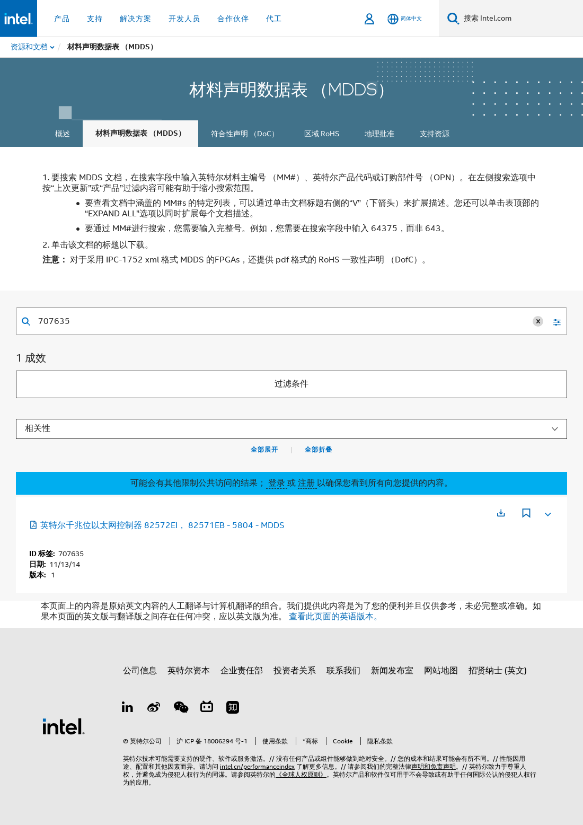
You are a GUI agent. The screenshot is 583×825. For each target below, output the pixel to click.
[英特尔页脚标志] (63, 726)
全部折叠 (318, 449)
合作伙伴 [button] (233, 18)
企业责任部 (241, 670)
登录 (276, 483)
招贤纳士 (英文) (498, 670)
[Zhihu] (233, 708)
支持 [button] (95, 18)
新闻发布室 (392, 670)
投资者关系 (294, 670)
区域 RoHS (321, 133)
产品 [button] (62, 18)
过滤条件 (291, 384)
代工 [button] (274, 18)
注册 (307, 483)
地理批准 (379, 133)
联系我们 (343, 670)
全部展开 (264, 449)
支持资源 (434, 133)
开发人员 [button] (184, 18)
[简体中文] (405, 19)
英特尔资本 (188, 670)
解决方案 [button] (136, 18)
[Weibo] (154, 708)
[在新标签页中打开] (500, 513)
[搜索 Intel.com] (521, 18)
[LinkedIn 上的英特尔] (128, 708)
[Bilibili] (207, 708)
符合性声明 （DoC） (245, 133)
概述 (62, 133)
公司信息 (140, 670)
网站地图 (441, 670)
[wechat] (180, 708)
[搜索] (453, 18)
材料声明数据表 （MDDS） (140, 133)
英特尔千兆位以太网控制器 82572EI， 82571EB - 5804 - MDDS (157, 525)
